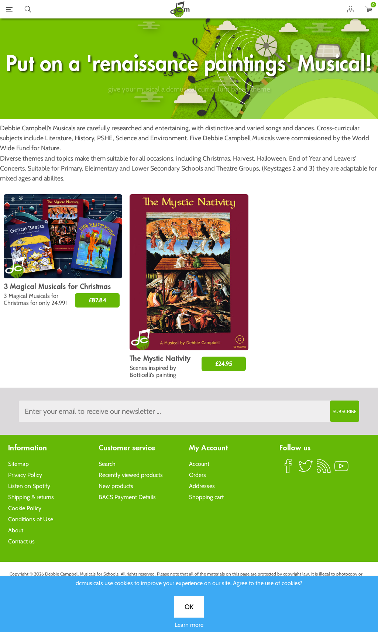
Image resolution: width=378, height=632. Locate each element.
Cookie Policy (24, 508)
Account (199, 463)
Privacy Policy (25, 474)
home (179, 9)
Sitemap (18, 463)
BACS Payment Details (127, 497)
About (15, 530)
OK (189, 247)
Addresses (202, 486)
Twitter (306, 469)
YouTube (341, 469)
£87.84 (97, 300)
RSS (324, 469)
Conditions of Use (30, 519)
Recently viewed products (131, 474)
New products (116, 486)
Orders (197, 474)
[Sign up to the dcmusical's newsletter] (189, 411)
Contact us (21, 541)
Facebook (288, 469)
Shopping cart (206, 497)
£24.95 (223, 363)
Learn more (189, 264)
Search (107, 463)
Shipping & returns (31, 497)
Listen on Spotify (29, 486)
